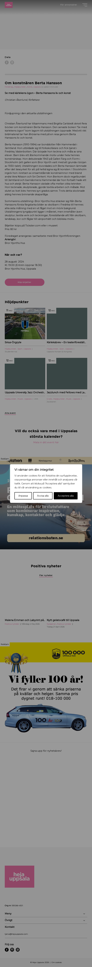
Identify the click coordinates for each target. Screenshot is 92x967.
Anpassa (23, 495)
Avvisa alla (43, 495)
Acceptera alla (66, 495)
